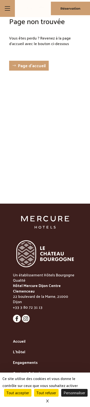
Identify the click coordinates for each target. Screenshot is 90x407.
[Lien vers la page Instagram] (26, 321)
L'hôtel (19, 352)
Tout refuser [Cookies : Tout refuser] (46, 392)
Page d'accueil (32, 65)
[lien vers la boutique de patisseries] (29, 8)
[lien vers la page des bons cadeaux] (41, 8)
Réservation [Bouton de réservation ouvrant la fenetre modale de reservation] (70, 8)
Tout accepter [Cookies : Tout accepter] (17, 392)
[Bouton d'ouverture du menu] (7, 8)
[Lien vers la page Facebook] (17, 321)
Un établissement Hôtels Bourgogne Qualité (43, 277)
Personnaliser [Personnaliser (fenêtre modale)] (74, 392)
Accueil (19, 341)
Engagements (25, 363)
